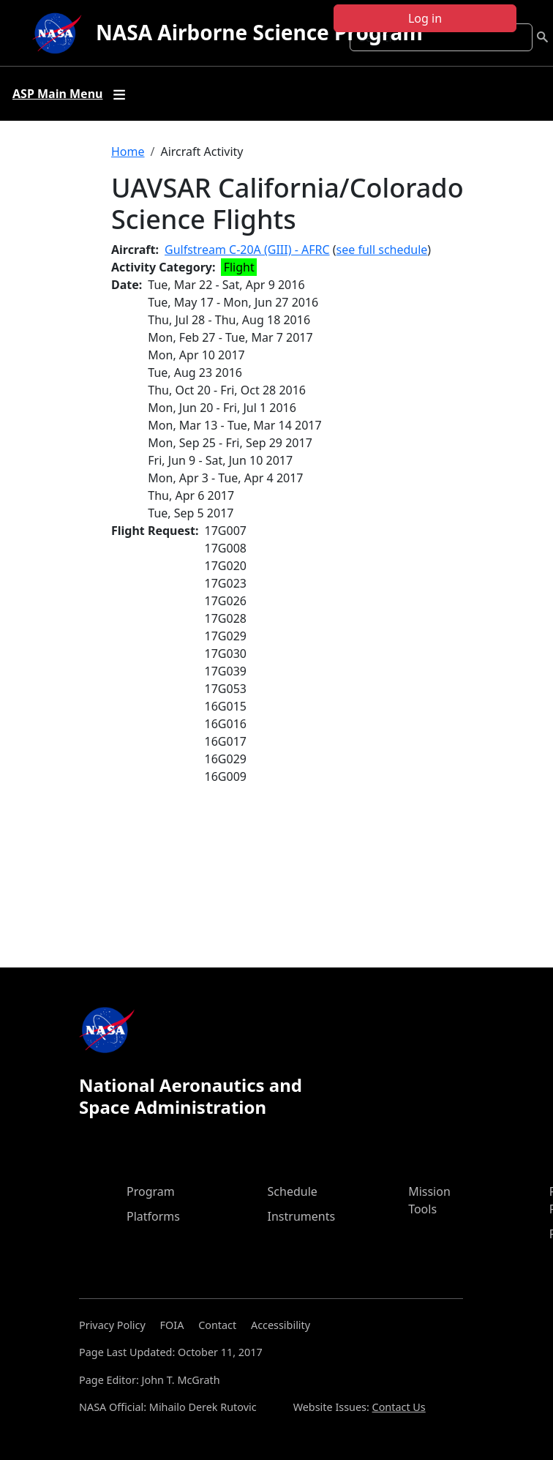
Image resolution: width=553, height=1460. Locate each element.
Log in (425, 18)
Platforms (153, 1216)
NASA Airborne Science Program (259, 32)
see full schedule (382, 250)
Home (128, 151)
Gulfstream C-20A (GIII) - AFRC (247, 250)
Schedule (292, 1191)
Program (151, 1191)
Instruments (302, 1216)
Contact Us (399, 1407)
